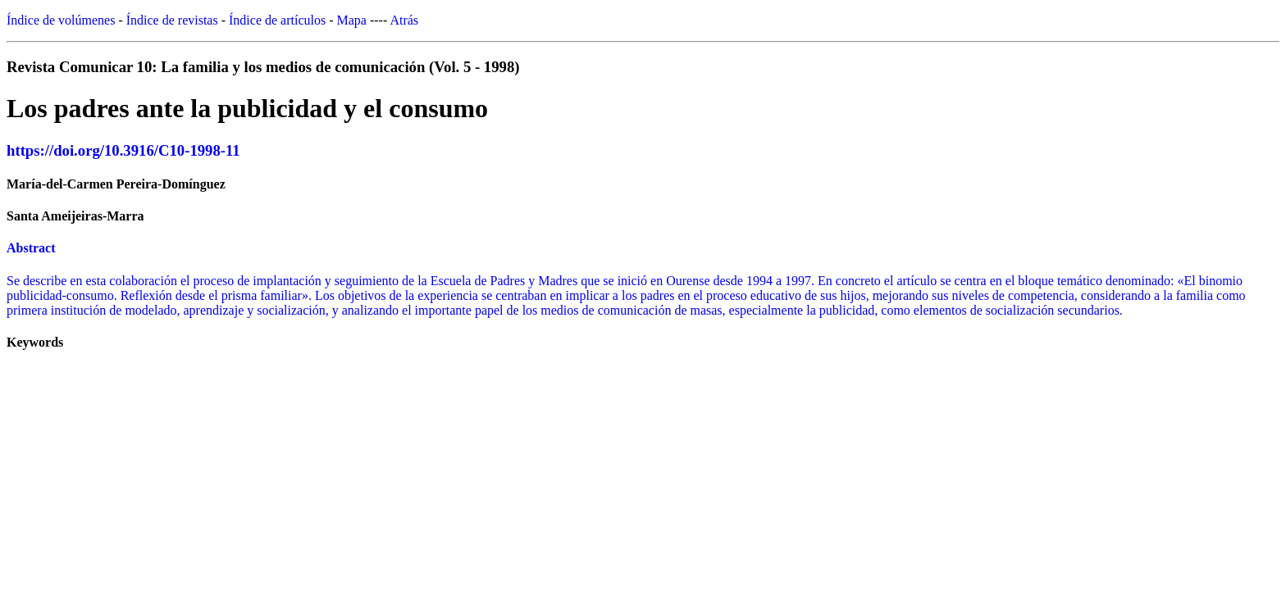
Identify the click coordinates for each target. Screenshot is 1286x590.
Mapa (352, 20)
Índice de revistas (172, 20)
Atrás (404, 20)
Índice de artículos (277, 20)
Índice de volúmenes (61, 20)
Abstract (31, 248)
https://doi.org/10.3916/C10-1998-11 (123, 150)
